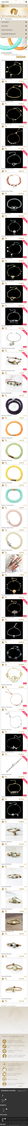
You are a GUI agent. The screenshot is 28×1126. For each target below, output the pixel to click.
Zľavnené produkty (8, 34)
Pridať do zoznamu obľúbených (2, 81)
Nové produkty (7, 30)
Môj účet (3, 1124)
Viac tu (20, 1086)
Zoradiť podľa (7, 54)
